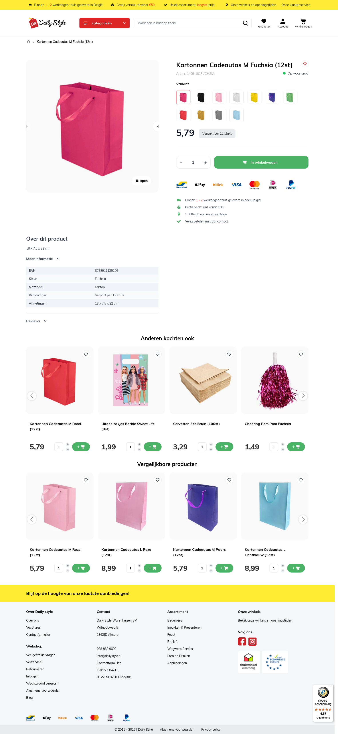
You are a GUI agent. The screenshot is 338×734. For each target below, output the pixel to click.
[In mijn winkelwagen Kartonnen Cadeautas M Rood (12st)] (81, 446)
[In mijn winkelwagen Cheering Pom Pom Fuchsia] (296, 446)
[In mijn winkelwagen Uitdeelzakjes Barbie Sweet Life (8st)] (153, 446)
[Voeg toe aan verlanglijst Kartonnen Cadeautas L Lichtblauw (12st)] (301, 480)
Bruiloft (172, 642)
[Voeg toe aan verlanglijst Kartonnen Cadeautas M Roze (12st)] (86, 480)
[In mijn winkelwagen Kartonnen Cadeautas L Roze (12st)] (153, 568)
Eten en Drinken (178, 656)
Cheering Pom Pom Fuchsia (268, 423)
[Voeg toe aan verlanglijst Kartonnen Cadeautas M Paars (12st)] (229, 480)
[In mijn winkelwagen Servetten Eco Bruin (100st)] (224, 446)
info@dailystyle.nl (109, 656)
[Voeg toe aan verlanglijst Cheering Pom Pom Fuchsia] (301, 354)
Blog (29, 698)
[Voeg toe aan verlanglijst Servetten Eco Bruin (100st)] (229, 354)
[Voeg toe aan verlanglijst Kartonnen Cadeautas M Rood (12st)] (86, 354)
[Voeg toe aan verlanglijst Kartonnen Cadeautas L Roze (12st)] (158, 480)
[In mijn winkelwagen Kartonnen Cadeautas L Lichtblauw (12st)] (296, 568)
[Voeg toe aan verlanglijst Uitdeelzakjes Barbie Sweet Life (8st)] (158, 354)
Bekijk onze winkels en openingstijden (265, 620)
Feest (171, 635)
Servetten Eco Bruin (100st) (196, 423)
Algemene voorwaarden (43, 691)
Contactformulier (38, 635)
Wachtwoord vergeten (42, 683)
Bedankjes (174, 620)
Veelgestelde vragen (40, 655)
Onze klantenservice (295, 5)
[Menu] (331, 687)
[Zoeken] (245, 23)
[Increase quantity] (67, 444)
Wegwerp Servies (180, 649)
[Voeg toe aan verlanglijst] (304, 63)
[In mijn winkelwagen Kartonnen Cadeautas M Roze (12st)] (81, 568)
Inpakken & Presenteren (184, 628)
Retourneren (35, 669)
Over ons (32, 620)
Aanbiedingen (177, 663)
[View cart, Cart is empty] (303, 23)
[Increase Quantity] (205, 162)
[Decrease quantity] (67, 449)
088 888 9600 (106, 649)
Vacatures (33, 628)
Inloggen (32, 676)
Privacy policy (210, 730)
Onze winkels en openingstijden (253, 5)
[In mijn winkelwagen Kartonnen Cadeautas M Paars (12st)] (224, 568)
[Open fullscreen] (92, 126)
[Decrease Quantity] (181, 162)
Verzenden (34, 662)
